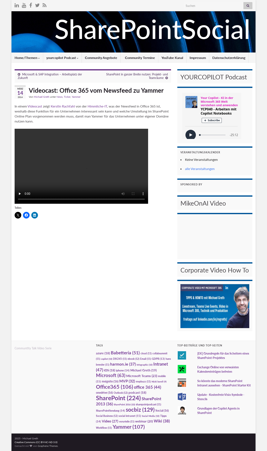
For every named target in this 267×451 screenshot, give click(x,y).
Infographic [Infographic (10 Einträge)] (144, 364)
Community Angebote (101, 58)
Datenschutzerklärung (228, 58)
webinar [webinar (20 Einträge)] (144, 421)
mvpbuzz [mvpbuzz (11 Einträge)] (143, 381)
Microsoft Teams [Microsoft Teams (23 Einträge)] (141, 376)
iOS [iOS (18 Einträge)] (109, 370)
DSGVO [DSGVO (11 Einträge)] (120, 358)
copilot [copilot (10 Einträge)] (106, 358)
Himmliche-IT (97, 106)
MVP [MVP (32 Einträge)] (127, 381)
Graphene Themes (48, 445)
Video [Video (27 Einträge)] (110, 421)
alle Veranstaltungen (200, 169)
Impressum (198, 58)
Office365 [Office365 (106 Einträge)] (114, 387)
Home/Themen (27, 58)
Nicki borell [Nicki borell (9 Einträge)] (159, 381)
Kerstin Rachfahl (63, 106)
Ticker (67, 96)
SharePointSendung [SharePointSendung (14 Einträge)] (110, 410)
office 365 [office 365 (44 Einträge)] (147, 387)
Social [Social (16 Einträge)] (162, 410)
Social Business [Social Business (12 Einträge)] (107, 415)
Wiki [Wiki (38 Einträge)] (162, 421)
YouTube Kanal (172, 58)
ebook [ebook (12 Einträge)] (133, 358)
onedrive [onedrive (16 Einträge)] (104, 392)
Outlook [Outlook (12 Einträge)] (121, 392)
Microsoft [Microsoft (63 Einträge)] (110, 375)
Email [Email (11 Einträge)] (145, 358)
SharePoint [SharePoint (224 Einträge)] (118, 397)
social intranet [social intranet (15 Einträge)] (129, 415)
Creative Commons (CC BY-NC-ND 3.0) (36, 442)
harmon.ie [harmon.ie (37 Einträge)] (123, 364)
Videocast (35, 106)
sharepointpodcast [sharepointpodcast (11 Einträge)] (148, 404)
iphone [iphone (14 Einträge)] (123, 370)
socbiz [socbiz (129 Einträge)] (140, 409)
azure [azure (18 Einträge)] (103, 353)
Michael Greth (41, 96)
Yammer (76, 96)
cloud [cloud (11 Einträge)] (146, 353)
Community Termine (139, 58)
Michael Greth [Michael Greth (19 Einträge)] (143, 370)
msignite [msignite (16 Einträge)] (110, 381)
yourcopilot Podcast (62, 58)
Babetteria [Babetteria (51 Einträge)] (125, 352)
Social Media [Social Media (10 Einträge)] (150, 416)
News (60, 96)
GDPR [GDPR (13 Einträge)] (158, 358)
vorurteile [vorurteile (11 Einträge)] (126, 421)
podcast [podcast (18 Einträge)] (137, 392)
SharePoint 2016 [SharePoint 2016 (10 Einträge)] (124, 404)
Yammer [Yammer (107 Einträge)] (129, 427)
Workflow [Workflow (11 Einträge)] (104, 427)
